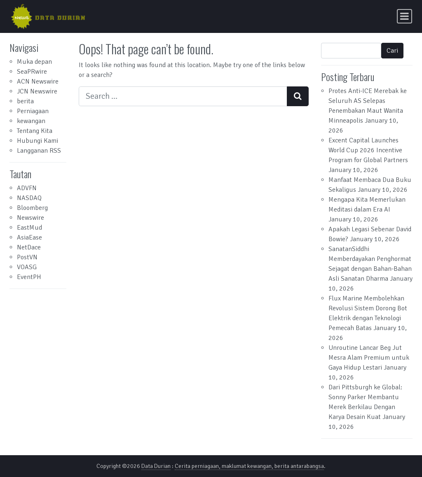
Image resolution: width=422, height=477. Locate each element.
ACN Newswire (38, 81)
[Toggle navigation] (404, 16)
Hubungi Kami (37, 141)
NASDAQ (29, 198)
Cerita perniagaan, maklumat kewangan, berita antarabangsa (249, 466)
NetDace (29, 247)
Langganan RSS (39, 151)
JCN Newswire (37, 91)
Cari (392, 51)
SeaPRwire (32, 71)
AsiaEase (29, 237)
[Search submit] (298, 96)
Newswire (30, 218)
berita (25, 101)
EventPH (29, 277)
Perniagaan (33, 111)
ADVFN (27, 188)
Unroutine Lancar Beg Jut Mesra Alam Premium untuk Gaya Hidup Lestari (368, 358)
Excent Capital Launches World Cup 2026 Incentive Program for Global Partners (368, 150)
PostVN (27, 257)
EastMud (29, 227)
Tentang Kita (34, 131)
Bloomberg (32, 208)
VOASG (27, 267)
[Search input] (183, 96)
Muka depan (34, 62)
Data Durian (156, 466)
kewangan (31, 121)
